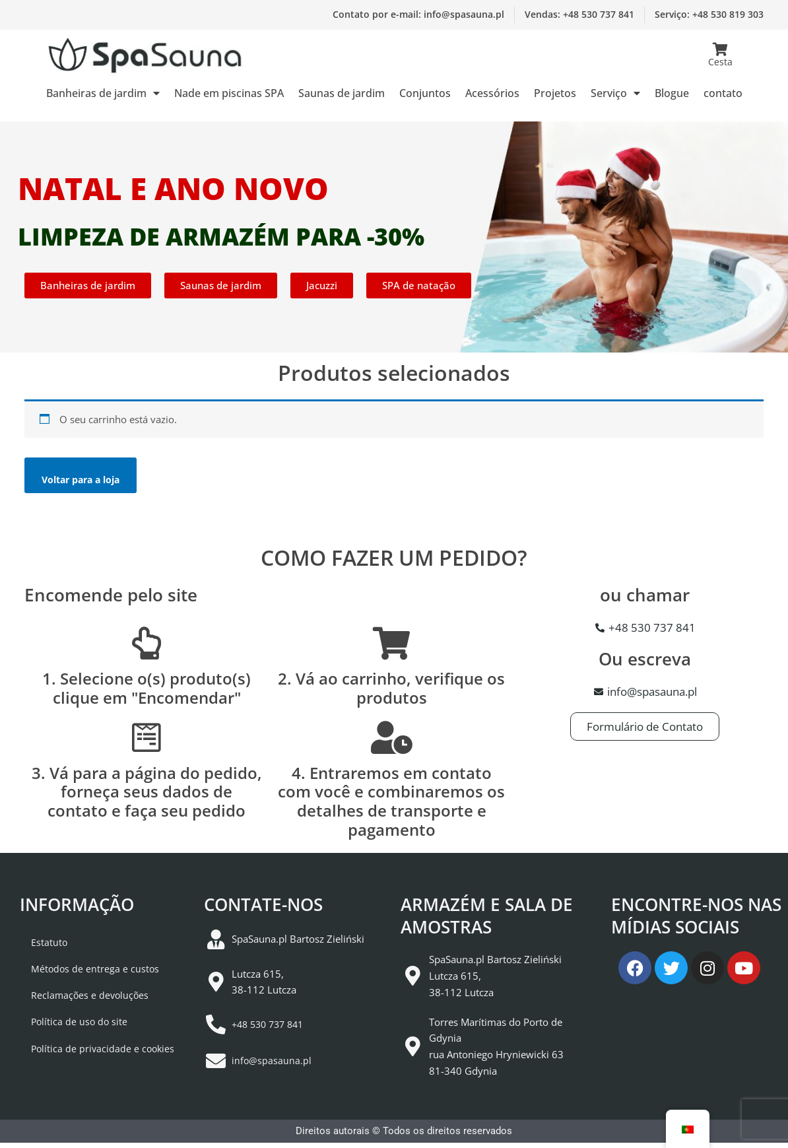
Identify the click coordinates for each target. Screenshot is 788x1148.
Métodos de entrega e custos (85, 978)
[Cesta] (720, 49)
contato (723, 93)
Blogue (672, 93)
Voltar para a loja (87, 482)
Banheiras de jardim (103, 93)
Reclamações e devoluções (80, 1008)
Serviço (615, 93)
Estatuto (38, 948)
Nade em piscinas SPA (229, 93)
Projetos (555, 93)
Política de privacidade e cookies (93, 1069)
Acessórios (492, 93)
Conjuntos (425, 93)
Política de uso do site (69, 1039)
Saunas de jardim (341, 93)
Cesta (720, 61)
